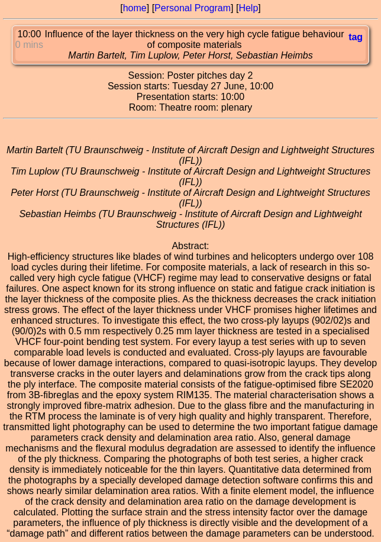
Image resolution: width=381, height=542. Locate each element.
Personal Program (192, 8)
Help (248, 8)
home (135, 8)
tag (355, 37)
